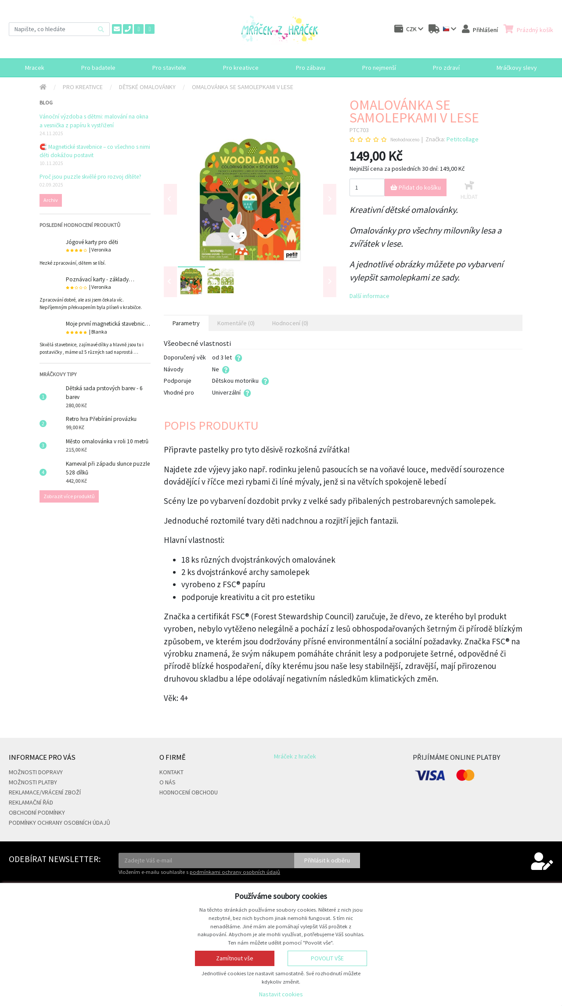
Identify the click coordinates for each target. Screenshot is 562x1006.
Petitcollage (463, 139)
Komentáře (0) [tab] (236, 323)
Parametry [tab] (186, 323)
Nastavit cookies (281, 994)
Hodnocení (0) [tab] (290, 323)
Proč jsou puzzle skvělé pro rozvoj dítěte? (90, 176)
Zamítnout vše (234, 958)
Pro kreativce (83, 87)
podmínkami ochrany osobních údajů (235, 872)
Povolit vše (327, 958)
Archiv (50, 200)
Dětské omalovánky (147, 87)
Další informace (369, 296)
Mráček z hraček (295, 756)
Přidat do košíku (415, 187)
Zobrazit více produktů (69, 496)
